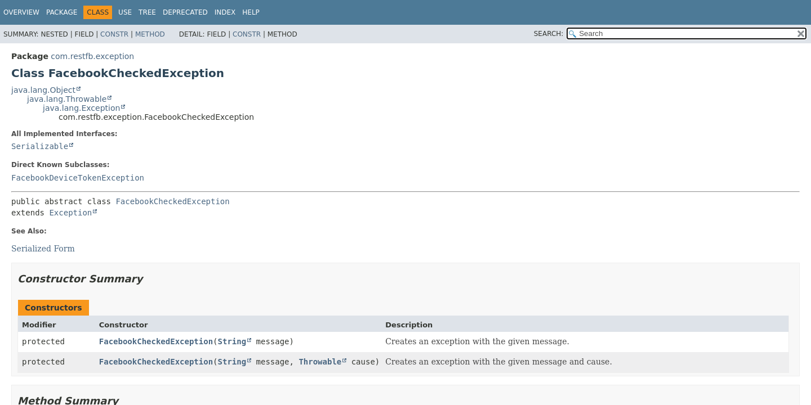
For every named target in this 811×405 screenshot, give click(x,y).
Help (251, 12)
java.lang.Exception (81, 108)
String (232, 341)
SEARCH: (549, 34)
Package (61, 12)
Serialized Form (43, 248)
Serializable (39, 146)
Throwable (319, 361)
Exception (70, 212)
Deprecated (185, 12)
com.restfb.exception (92, 56)
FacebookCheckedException (172, 201)
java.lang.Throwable (66, 99)
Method (150, 34)
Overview (21, 12)
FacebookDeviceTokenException (77, 177)
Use (125, 12)
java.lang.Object (43, 90)
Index (225, 12)
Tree (147, 12)
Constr (114, 34)
